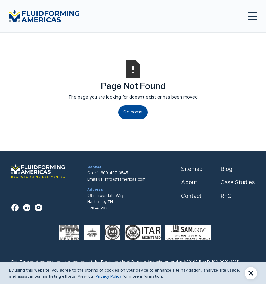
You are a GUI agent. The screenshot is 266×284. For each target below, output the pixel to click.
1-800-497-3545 (112, 172)
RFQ (226, 195)
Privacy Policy (108, 276)
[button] (251, 273)
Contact (191, 195)
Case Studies (238, 182)
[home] (44, 16)
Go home (133, 112)
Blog (226, 168)
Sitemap (192, 168)
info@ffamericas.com (125, 179)
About (189, 182)
